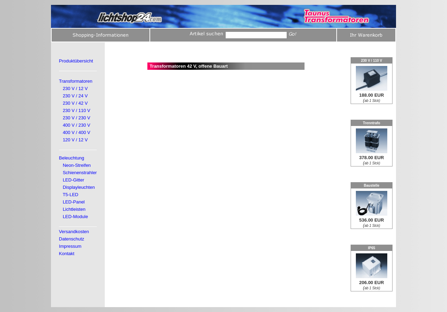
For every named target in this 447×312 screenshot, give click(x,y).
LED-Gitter (73, 180)
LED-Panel (74, 202)
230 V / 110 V (76, 110)
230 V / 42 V (75, 103)
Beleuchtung (71, 158)
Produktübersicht (76, 61)
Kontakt (66, 253)
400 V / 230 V (76, 125)
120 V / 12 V (75, 139)
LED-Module (75, 216)
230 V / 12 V (75, 88)
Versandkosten (74, 231)
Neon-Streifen (77, 165)
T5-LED (70, 194)
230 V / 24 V (75, 95)
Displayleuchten (79, 187)
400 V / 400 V (76, 132)
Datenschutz (71, 239)
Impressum (70, 246)
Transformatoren (76, 81)
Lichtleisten (74, 209)
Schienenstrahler (80, 172)
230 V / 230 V (76, 117)
